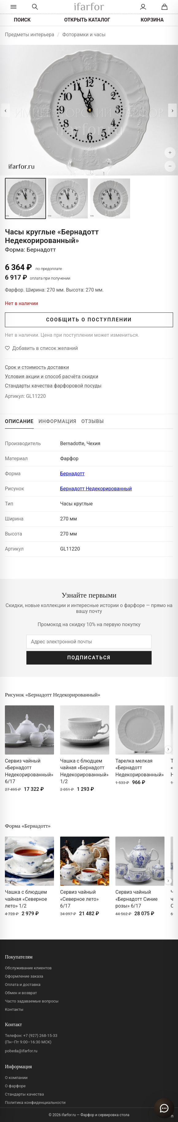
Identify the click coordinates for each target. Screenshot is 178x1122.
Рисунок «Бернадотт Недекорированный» (52, 695)
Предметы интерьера (29, 34)
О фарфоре (15, 1086)
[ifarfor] (89, 7)
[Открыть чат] (164, 1108)
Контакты (14, 1009)
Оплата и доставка (23, 984)
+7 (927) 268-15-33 (40, 1035)
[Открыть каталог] (13, 7)
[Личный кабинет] (143, 7)
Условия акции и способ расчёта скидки (51, 376)
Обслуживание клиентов (28, 968)
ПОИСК (22, 20)
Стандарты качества (24, 1094)
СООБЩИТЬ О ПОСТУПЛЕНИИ (89, 320)
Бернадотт (72, 474)
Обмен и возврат (21, 993)
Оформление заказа (24, 976)
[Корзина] (164, 7)
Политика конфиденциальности (35, 1102)
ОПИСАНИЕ (19, 421)
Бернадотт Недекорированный (96, 489)
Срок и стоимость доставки (37, 367)
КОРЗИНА (152, 20)
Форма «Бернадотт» (28, 826)
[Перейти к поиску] (35, 7)
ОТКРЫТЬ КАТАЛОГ (87, 20)
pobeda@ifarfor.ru (21, 1051)
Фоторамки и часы (84, 34)
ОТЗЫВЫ (92, 421)
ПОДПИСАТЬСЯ (89, 658)
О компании (16, 1077)
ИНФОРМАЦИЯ (58, 421)
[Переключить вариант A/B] (172, 1116)
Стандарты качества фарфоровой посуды (53, 386)
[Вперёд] (168, 749)
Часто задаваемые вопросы (32, 1001)
